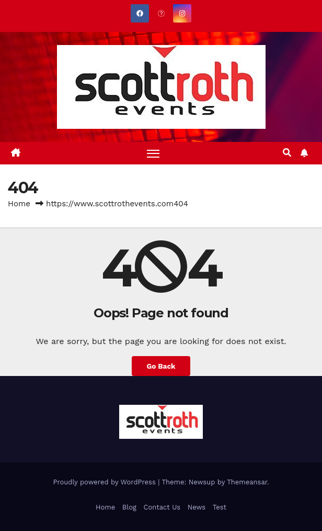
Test (219, 507)
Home (19, 203)
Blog (129, 507)
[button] (287, 153)
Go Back (160, 366)
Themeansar (247, 482)
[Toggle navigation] (153, 153)
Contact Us (162, 507)
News (196, 507)
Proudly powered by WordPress (105, 482)
